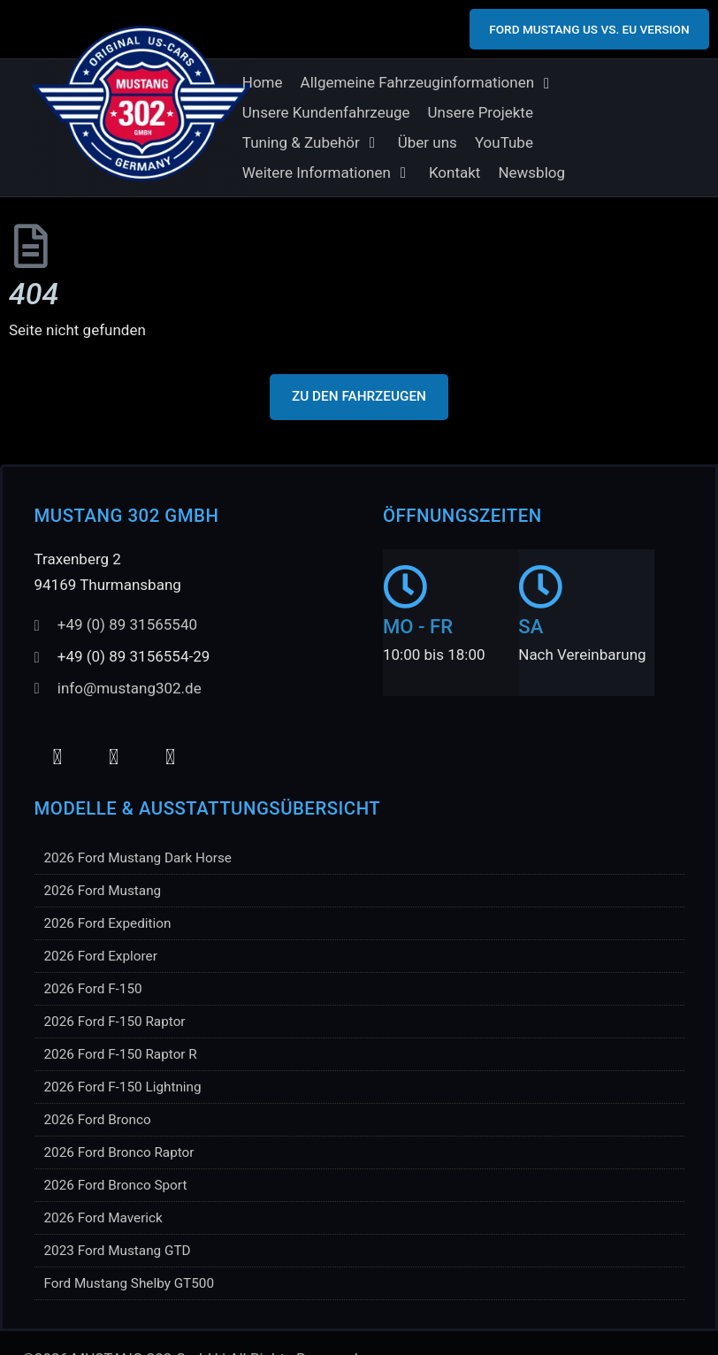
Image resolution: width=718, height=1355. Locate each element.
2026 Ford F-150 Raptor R (120, 1054)
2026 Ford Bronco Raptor (119, 1152)
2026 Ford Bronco (97, 1120)
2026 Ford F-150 (93, 989)
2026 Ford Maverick (103, 1218)
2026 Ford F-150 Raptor (115, 1022)
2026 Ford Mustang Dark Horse (138, 858)
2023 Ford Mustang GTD (117, 1251)
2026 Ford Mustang (103, 891)
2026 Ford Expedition (108, 923)
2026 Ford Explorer (100, 956)
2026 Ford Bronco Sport (115, 1185)
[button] (428, 83)
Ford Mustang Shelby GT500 (129, 1283)
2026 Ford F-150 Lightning (123, 1087)
